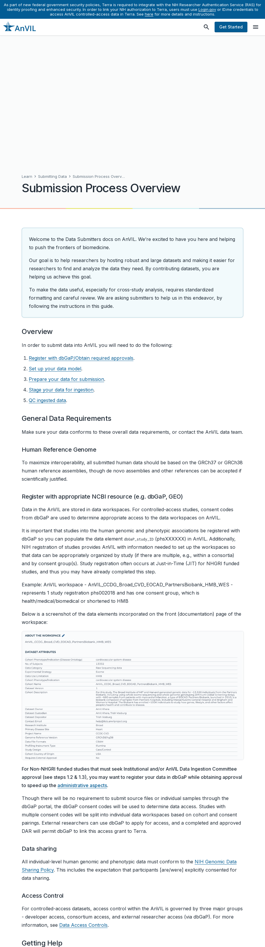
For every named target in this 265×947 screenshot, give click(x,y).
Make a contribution (50, 897)
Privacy (136, 934)
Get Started (231, 26)
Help (119, 934)
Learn (27, 49)
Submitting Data (52, 49)
